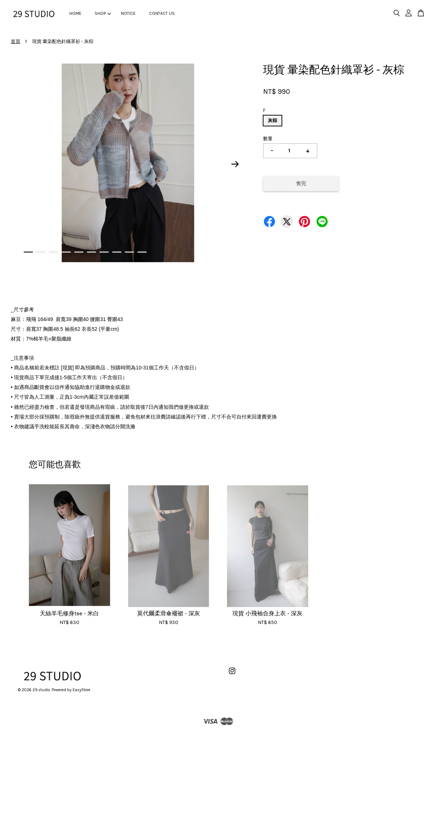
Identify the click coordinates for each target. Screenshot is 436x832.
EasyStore (81, 690)
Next (235, 164)
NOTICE (128, 13)
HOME (75, 13)
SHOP (103, 13)
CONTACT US (162, 13)
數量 (267, 138)
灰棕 (272, 120)
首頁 (15, 41)
